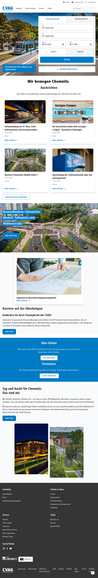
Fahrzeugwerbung (9, 533)
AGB (54, 569)
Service (41, 8)
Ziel (43, 34)
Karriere (53, 523)
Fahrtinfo (19, 8)
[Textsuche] (83, 8)
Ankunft (80, 52)
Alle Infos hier (11, 236)
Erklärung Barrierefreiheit (44, 570)
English (68, 2)
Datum (44, 42)
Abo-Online (76, 570)
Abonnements (55, 497)
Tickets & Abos (30, 8)
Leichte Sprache (79, 2)
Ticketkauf (54, 508)
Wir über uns (54, 519)
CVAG (49, 8)
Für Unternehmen (56, 501)
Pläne (4, 497)
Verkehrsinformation (67, 69)
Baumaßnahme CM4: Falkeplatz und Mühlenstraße (18, 68)
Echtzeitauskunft (81, 19)
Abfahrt (53, 52)
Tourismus (6, 526)
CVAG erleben (7, 523)
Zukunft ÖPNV (55, 526)
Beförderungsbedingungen (12, 501)
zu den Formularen (49, 376)
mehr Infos (9, 332)
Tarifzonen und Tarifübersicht (60, 504)
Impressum (22, 569)
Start (43, 26)
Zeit (71, 42)
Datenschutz (32, 569)
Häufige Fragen (8, 537)
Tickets (52, 494)
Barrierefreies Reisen (10, 530)
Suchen (67, 60)
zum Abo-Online (49, 358)
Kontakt (5, 519)
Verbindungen (7, 494)
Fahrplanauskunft (52, 19)
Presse (84, 569)
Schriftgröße (91, 2)
